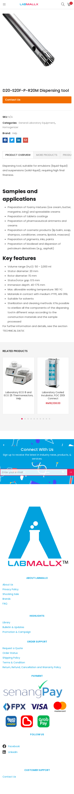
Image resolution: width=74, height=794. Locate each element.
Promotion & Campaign (17, 632)
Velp (14, 133)
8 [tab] (43, 418)
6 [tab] (37, 418)
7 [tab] (40, 418)
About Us (8, 584)
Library (6, 622)
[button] (68, 4)
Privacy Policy (11, 589)
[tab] (18, 155)
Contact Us (12, 99)
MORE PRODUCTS (46, 155)
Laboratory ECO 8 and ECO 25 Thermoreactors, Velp (18, 395)
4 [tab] (31, 418)
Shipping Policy (11, 657)
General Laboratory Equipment (37, 123)
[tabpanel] (18, 386)
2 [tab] (25, 418)
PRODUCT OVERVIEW (18, 155)
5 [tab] (34, 418)
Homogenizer (10, 127)
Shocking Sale (11, 594)
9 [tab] (46, 418)
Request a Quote (13, 648)
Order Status (10, 653)
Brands (7, 599)
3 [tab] (28, 418)
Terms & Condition (14, 662)
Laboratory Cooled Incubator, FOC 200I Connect (53, 395)
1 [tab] (22, 418)
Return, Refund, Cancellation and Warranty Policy (32, 667)
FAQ (5, 603)
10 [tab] (49, 418)
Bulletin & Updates (13, 627)
